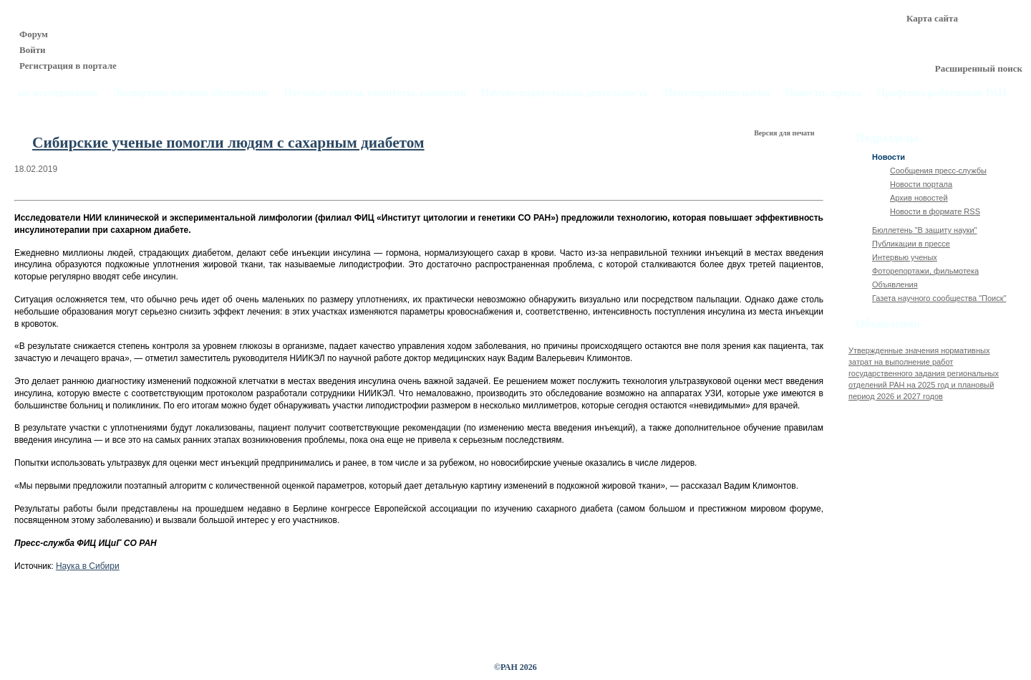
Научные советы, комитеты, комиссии (375, 93)
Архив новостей (919, 197)
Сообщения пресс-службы (938, 170)
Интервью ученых (904, 257)
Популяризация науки (717, 93)
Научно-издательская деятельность (565, 93)
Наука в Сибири (88, 566)
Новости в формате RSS (935, 211)
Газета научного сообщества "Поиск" (939, 298)
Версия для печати (785, 133)
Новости (888, 157)
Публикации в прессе (911, 243)
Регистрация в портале (68, 65)
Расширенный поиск (978, 68)
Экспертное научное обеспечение (190, 93)
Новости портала (921, 184)
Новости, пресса (823, 93)
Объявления (895, 284)
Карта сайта (932, 18)
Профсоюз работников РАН (942, 93)
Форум (33, 34)
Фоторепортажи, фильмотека (925, 271)
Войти (32, 49)
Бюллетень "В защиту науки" (924, 230)
